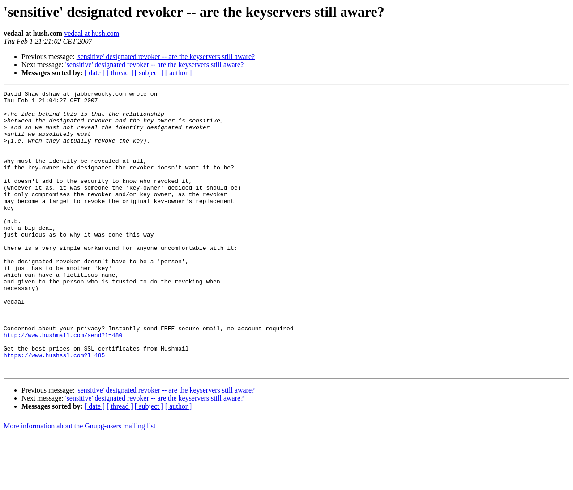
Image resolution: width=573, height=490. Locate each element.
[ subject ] (149, 72)
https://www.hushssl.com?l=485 (54, 409)
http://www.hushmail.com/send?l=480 (63, 384)
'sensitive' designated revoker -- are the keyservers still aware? (166, 56)
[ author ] (178, 72)
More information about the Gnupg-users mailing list (80, 482)
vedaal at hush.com (91, 33)
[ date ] (95, 72)
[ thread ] (120, 72)
